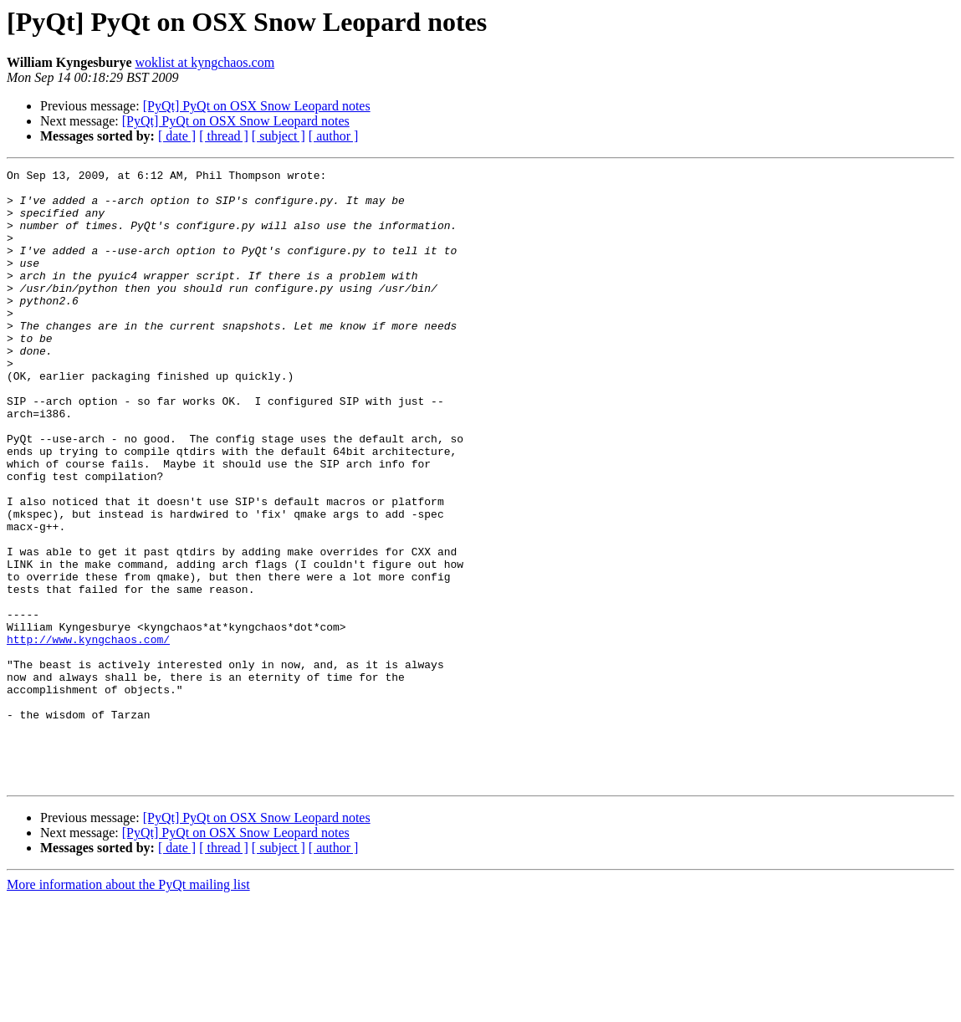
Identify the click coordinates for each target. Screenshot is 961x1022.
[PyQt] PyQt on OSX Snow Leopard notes (257, 106)
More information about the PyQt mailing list (128, 1007)
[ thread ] (223, 136)
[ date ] (177, 136)
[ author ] (334, 136)
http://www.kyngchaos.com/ (88, 734)
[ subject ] (278, 136)
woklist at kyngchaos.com (205, 62)
